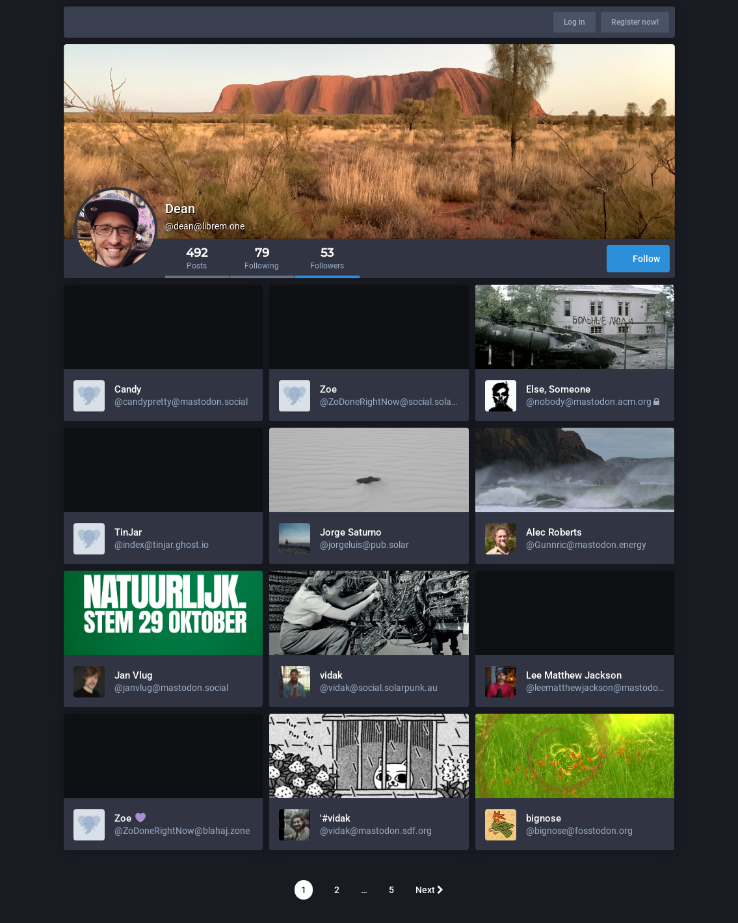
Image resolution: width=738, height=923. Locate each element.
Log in (574, 22)
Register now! (635, 22)
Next (429, 890)
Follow (638, 259)
